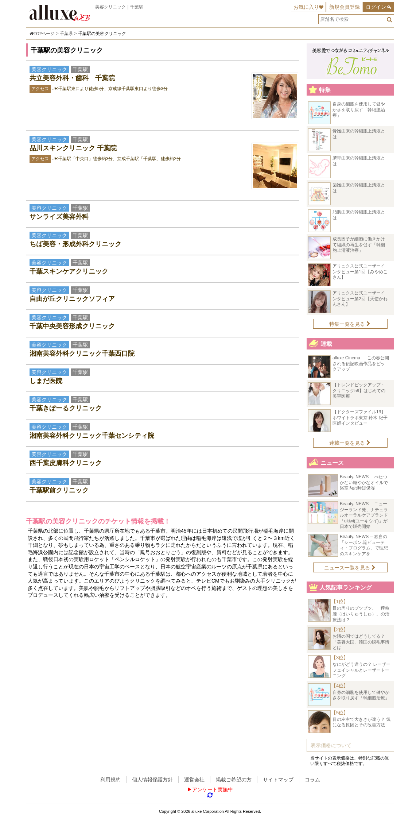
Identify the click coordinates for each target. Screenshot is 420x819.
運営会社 (194, 780)
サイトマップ (278, 780)
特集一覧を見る (349, 324)
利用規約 (110, 780)
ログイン (376, 7)
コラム (312, 780)
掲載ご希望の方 (234, 780)
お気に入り (306, 7)
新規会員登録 (344, 7)
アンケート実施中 (212, 789)
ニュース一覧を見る (350, 568)
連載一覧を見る (349, 443)
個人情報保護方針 (152, 780)
